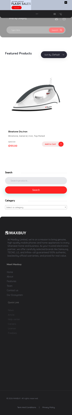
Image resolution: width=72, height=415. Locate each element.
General (23, 136)
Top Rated (39, 136)
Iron (31, 136)
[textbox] (36, 207)
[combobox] (36, 207)
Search (36, 190)
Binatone (13, 136)
